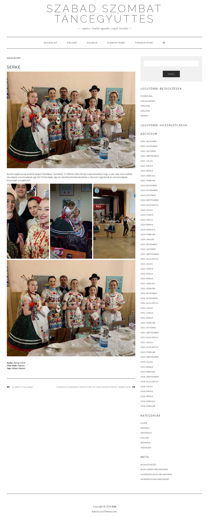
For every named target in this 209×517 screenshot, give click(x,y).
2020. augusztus (149, 347)
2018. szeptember (149, 376)
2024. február (147, 234)
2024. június (146, 215)
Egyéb (143, 423)
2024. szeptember (149, 200)
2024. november (149, 190)
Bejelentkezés (148, 464)
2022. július (146, 308)
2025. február (147, 180)
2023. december (148, 244)
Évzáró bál (146, 96)
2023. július (146, 264)
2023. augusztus (149, 259)
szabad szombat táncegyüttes (104, 14)
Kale (114, 506)
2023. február (147, 288)
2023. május (146, 273)
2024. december (148, 185)
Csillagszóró (147, 101)
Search (171, 74)
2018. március (147, 401)
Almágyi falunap (22, 387)
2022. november (149, 298)
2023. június (146, 268)
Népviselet (146, 433)
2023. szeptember (149, 254)
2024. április (146, 224)
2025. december (148, 141)
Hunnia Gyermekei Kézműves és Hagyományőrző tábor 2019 (93, 387)
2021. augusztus (149, 337)
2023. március (147, 283)
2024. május (146, 220)
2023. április (146, 278)
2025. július (146, 161)
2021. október (148, 327)
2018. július (146, 386)
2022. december (148, 293)
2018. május (146, 391)
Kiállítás (145, 111)
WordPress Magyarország (154, 479)
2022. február (147, 322)
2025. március (147, 175)
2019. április (146, 367)
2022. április (146, 318)
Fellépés (15, 368)
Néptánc (21, 365)
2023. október (148, 249)
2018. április (146, 396)
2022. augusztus (149, 303)
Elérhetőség (116, 43)
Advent (144, 115)
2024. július (146, 210)
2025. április (146, 170)
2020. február (147, 352)
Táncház (145, 106)
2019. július (146, 362)
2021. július (146, 342)
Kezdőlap (50, 43)
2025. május (146, 166)
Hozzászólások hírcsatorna (156, 474)
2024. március (147, 229)
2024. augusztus (149, 205)
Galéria (92, 43)
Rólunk (72, 43)
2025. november (149, 146)
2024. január (147, 239)
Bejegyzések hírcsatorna (154, 469)
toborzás (145, 447)
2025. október (148, 151)
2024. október (148, 195)
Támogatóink (144, 43)
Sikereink (145, 442)
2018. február (147, 406)
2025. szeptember (149, 156)
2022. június (146, 313)
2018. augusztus (149, 381)
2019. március (147, 371)
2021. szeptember (149, 332)
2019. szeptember (149, 357)
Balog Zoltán (20, 363)
